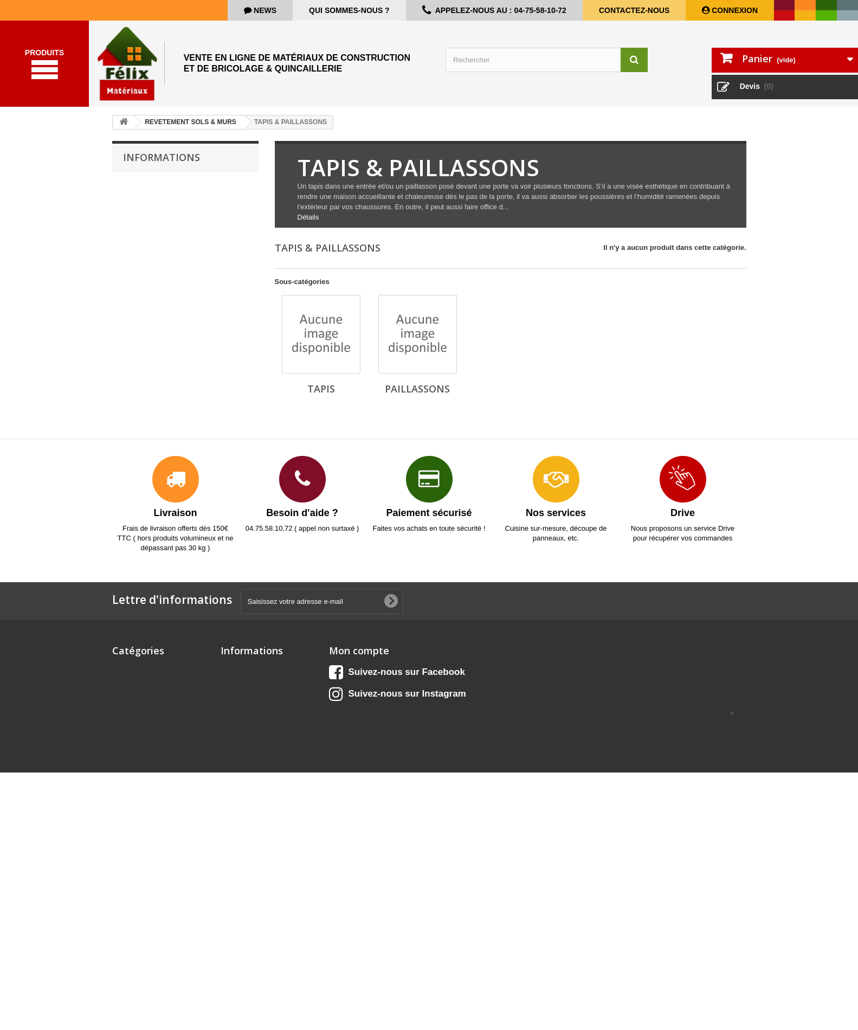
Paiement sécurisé (160, 265)
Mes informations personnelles (381, 724)
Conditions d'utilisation (166, 232)
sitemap (234, 766)
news (263, 10)
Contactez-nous (634, 10)
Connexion (733, 10)
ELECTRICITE (135, 795)
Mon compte (359, 664)
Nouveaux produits (253, 696)
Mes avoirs (347, 696)
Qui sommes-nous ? (349, 10)
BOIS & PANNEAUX (144, 710)
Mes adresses (352, 710)
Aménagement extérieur (152, 682)
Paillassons (417, 402)
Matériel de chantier (145, 848)
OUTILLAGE (132, 885)
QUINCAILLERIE (139, 938)
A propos (145, 248)
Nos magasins (153, 281)
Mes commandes (357, 682)
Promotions (240, 682)
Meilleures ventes (250, 710)
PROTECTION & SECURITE (157, 923)
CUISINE (126, 696)
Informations (161, 170)
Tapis (321, 402)
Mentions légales (157, 216)
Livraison (145, 200)
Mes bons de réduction (367, 738)
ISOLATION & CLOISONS (154, 833)
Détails (308, 231)
